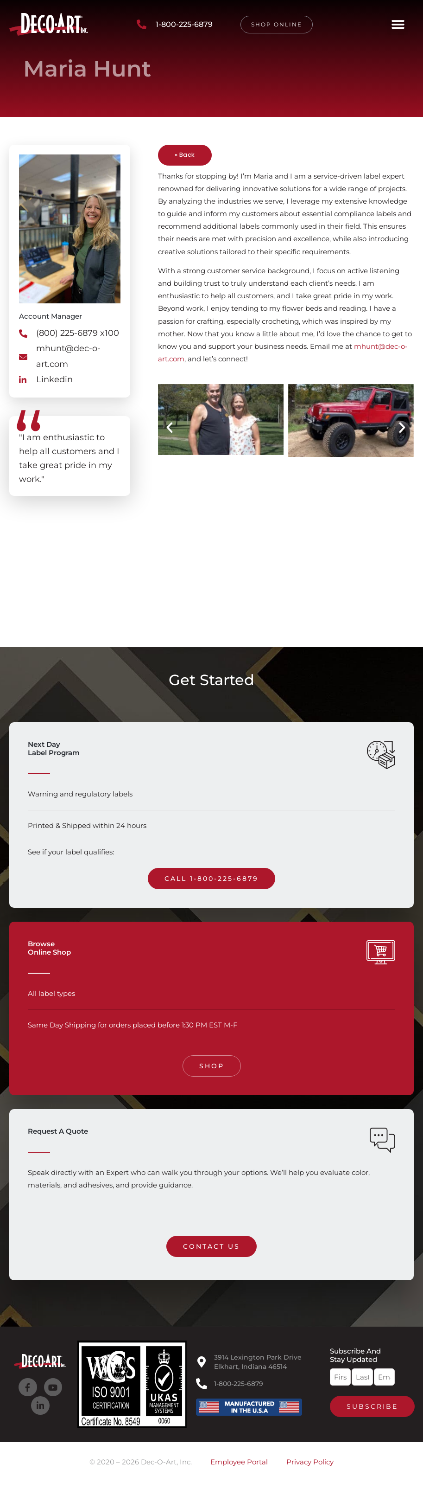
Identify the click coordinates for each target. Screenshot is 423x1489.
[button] (397, 24)
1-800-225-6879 (238, 1384)
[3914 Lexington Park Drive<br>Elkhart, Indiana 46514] (201, 1361)
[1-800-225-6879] (201, 1383)
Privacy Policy (310, 1462)
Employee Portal (239, 1462)
